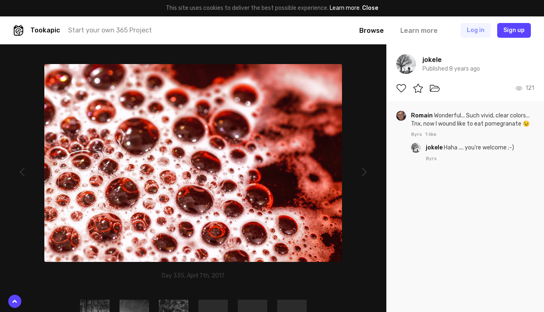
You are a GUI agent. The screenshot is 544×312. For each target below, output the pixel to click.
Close (370, 8)
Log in (475, 30)
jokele (435, 147)
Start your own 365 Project (110, 30)
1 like (430, 134)
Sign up (514, 30)
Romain (422, 115)
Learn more (345, 8)
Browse (371, 30)
